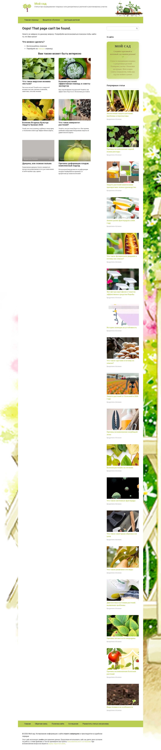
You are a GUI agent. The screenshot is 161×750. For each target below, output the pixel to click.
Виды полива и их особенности (120, 707)
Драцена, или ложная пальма (36, 163)
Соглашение (73, 724)
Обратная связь (41, 724)
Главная (27, 724)
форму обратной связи (56, 744)
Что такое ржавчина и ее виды (120, 570)
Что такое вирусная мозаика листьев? (36, 82)
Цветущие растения (72, 20)
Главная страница (31, 20)
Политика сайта (58, 724)
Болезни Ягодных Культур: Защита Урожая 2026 (35, 123)
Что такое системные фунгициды (121, 501)
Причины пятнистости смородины (121, 638)
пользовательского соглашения (79, 742)
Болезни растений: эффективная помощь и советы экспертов (74, 83)
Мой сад (40, 3)
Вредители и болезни (51, 20)
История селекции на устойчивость (122, 328)
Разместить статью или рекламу (96, 724)
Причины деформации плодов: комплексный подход (74, 164)
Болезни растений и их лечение (120, 468)
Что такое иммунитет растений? (69, 123)
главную (41, 49)
